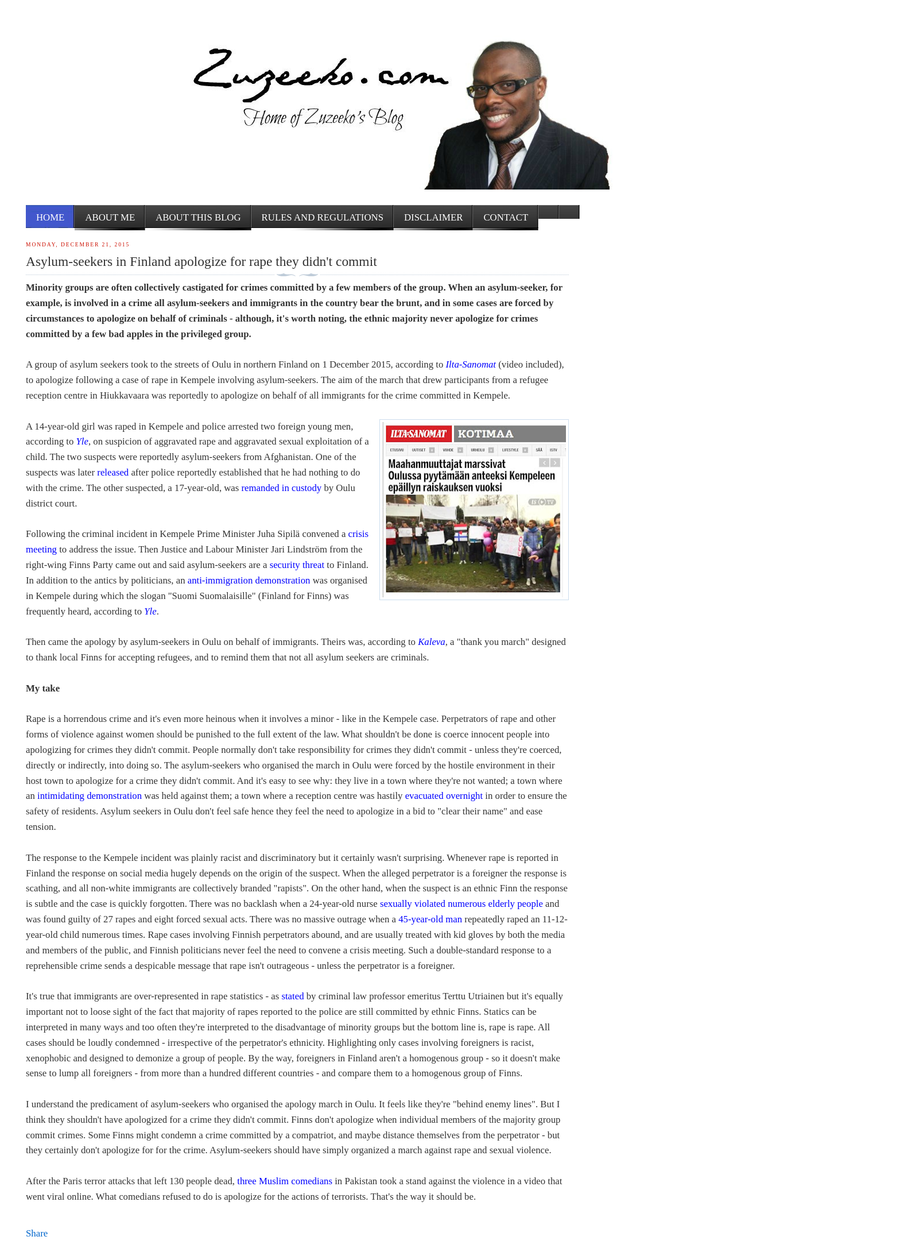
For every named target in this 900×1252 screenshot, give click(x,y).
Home (50, 217)
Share (37, 1233)
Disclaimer (433, 217)
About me (110, 217)
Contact (505, 217)
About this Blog (198, 217)
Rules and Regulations (322, 217)
